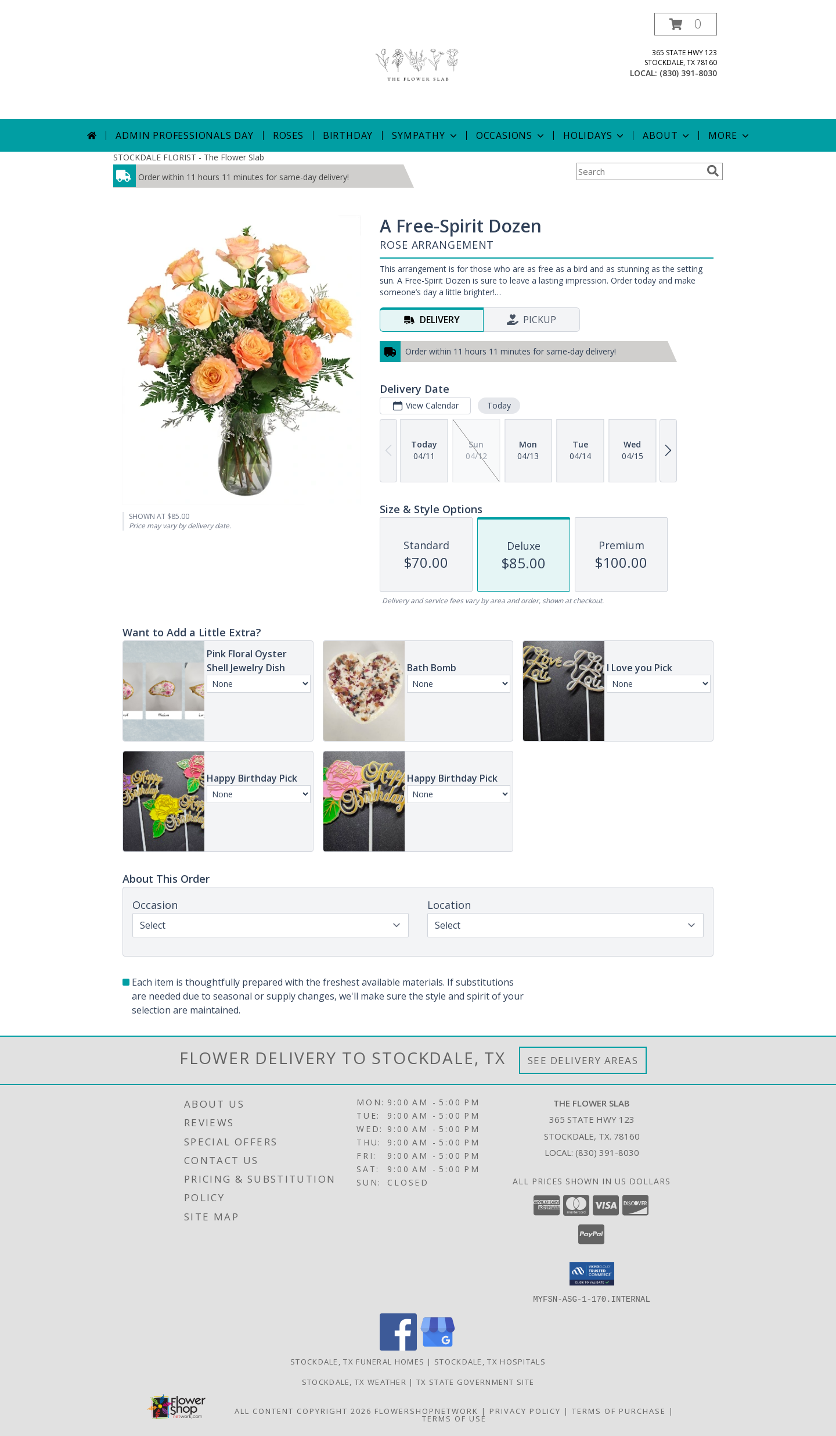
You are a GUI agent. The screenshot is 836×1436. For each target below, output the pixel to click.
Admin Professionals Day (184, 135)
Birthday (348, 135)
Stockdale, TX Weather (354, 1381)
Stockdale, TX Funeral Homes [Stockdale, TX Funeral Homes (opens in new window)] (357, 1361)
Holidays (594, 135)
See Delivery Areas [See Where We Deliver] (583, 1060)
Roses (288, 135)
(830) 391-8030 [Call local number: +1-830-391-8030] (688, 72)
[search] (713, 170)
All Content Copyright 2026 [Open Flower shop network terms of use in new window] (303, 1410)
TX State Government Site (475, 1381)
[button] (685, 24)
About (667, 135)
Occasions (511, 135)
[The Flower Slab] (418, 65)
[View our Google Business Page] (437, 1346)
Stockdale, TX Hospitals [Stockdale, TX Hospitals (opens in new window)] (490, 1361)
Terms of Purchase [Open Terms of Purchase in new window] (619, 1410)
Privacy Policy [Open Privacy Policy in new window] (525, 1410)
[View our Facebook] (398, 1346)
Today (499, 405)
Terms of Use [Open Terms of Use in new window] (454, 1418)
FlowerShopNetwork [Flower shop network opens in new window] (426, 1410)
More (729, 135)
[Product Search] (639, 171)
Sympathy (425, 135)
